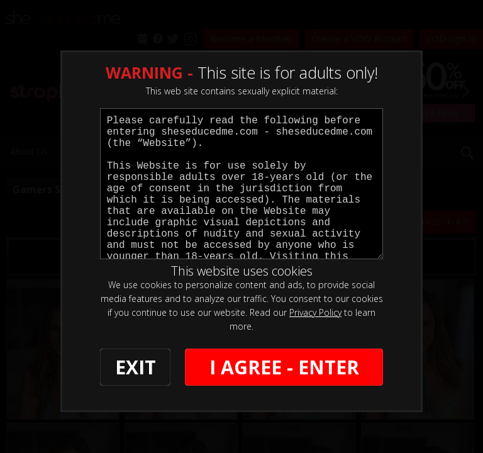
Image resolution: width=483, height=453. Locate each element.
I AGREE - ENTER (284, 367)
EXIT (135, 367)
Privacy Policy (315, 312)
